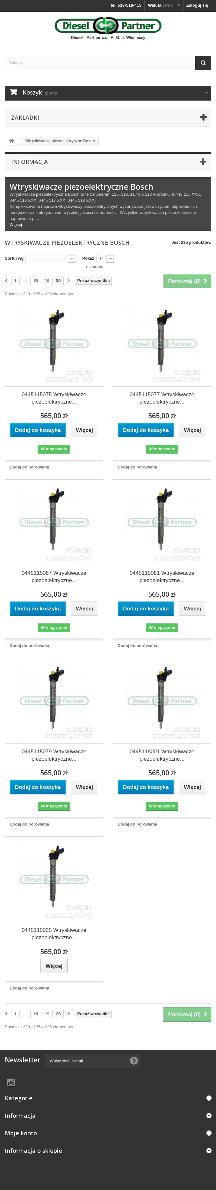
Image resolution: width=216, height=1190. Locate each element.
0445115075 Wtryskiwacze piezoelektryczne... (54, 398)
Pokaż (88, 258)
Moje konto (21, 1133)
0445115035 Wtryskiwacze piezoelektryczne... (54, 933)
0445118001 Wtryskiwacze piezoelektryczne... (162, 755)
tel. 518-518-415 (126, 5)
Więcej (16, 224)
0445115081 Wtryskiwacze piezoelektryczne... (162, 576)
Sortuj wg (14, 258)
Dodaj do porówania (29, 467)
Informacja (29, 161)
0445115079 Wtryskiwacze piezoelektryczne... (54, 755)
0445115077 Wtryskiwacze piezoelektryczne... (162, 398)
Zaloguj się (197, 5)
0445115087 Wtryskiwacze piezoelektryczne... (54, 576)
